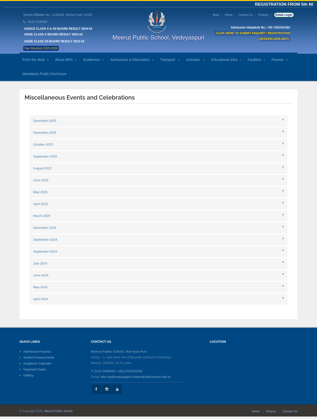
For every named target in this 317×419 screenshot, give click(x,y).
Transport (170, 60)
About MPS (66, 60)
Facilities (256, 60)
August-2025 (42, 168)
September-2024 (45, 239)
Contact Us (245, 15)
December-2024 (44, 228)
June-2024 (40, 275)
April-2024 (40, 299)
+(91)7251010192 (130, 371)
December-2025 (44, 121)
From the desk (36, 60)
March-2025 (41, 216)
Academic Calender (37, 363)
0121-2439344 (104, 371)
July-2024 (40, 263)
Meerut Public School (58, 411)
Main (216, 15)
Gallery (28, 375)
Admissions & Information (132, 60)
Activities (195, 60)
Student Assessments (38, 357)
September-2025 (45, 156)
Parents (279, 60)
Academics (93, 60)
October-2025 (43, 144)
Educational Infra (226, 60)
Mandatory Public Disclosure (44, 74)
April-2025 (40, 204)
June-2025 (40, 180)
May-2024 (40, 287)
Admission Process (37, 351)
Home (229, 15)
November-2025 (44, 132)
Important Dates (34, 369)
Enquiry (263, 15)
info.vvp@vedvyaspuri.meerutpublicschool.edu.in (136, 377)
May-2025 (40, 192)
